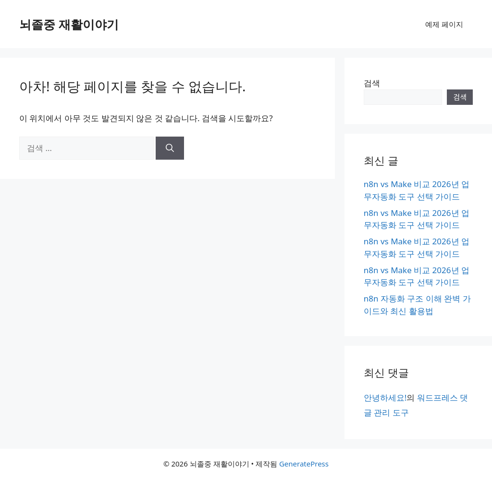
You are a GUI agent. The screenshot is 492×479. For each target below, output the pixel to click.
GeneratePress (304, 463)
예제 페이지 (444, 24)
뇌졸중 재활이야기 (69, 24)
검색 (372, 82)
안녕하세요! (385, 397)
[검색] (170, 148)
